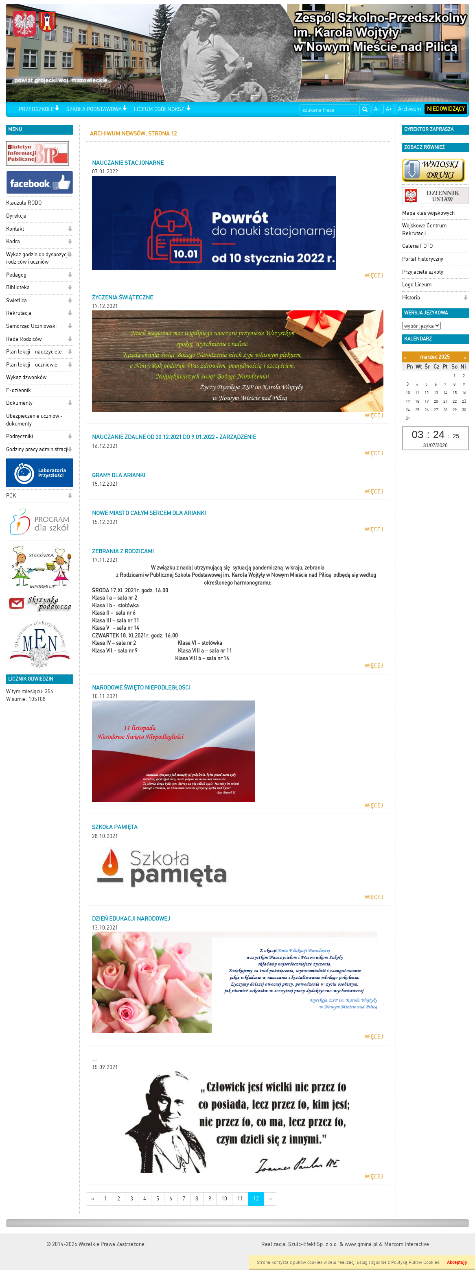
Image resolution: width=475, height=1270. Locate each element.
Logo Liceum (416, 284)
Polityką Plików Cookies (415, 1262)
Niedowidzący (446, 109)
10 (224, 1199)
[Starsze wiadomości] (270, 1199)
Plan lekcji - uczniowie (31, 365)
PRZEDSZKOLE (36, 109)
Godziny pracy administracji (37, 449)
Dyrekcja (16, 216)
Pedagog (16, 275)
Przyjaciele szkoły (422, 272)
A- (377, 109)
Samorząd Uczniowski (31, 326)
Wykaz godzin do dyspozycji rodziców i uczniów (37, 258)
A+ (389, 109)
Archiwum (409, 109)
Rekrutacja (18, 313)
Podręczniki (19, 436)
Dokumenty (19, 403)
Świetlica (16, 300)
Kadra (13, 241)
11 (240, 1199)
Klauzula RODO (24, 203)
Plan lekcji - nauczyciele (34, 352)
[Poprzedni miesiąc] (404, 357)
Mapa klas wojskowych (428, 213)
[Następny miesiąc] (465, 357)
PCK (11, 496)
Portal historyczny (422, 259)
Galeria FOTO (417, 246)
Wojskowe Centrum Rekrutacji (424, 229)
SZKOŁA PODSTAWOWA (94, 109)
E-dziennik (18, 390)
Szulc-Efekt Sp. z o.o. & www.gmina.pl (333, 1244)
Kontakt (15, 229)
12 (256, 1199)
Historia (411, 298)
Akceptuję (457, 1262)
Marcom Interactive (406, 1244)
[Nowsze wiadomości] (92, 1199)
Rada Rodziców (24, 339)
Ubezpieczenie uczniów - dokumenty (34, 420)
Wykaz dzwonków (26, 377)
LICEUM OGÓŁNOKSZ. (160, 109)
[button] (56, 109)
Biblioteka (18, 287)
